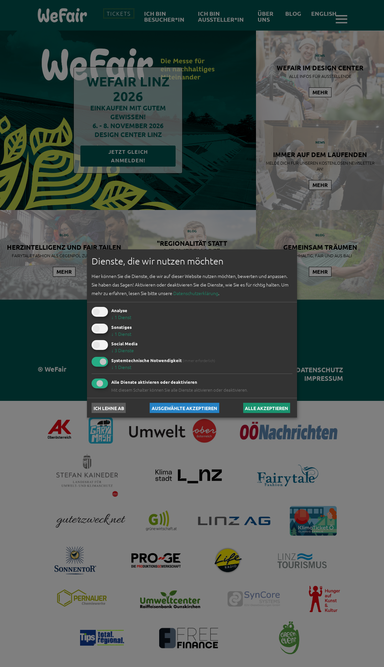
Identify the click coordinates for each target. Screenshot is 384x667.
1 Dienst (121, 317)
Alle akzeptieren (266, 408)
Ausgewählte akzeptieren (184, 408)
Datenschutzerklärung (195, 293)
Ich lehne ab (109, 408)
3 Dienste (122, 350)
